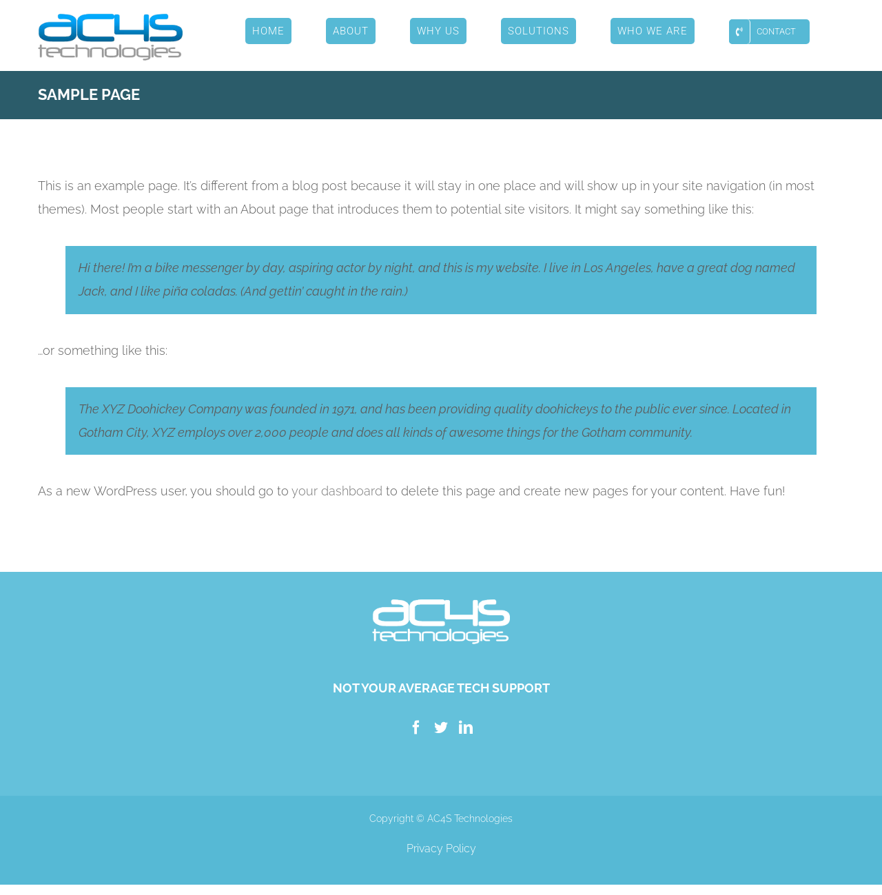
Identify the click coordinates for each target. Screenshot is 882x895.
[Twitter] (441, 727)
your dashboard (336, 491)
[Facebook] (416, 727)
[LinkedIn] (466, 727)
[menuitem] (268, 31)
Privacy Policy (441, 848)
